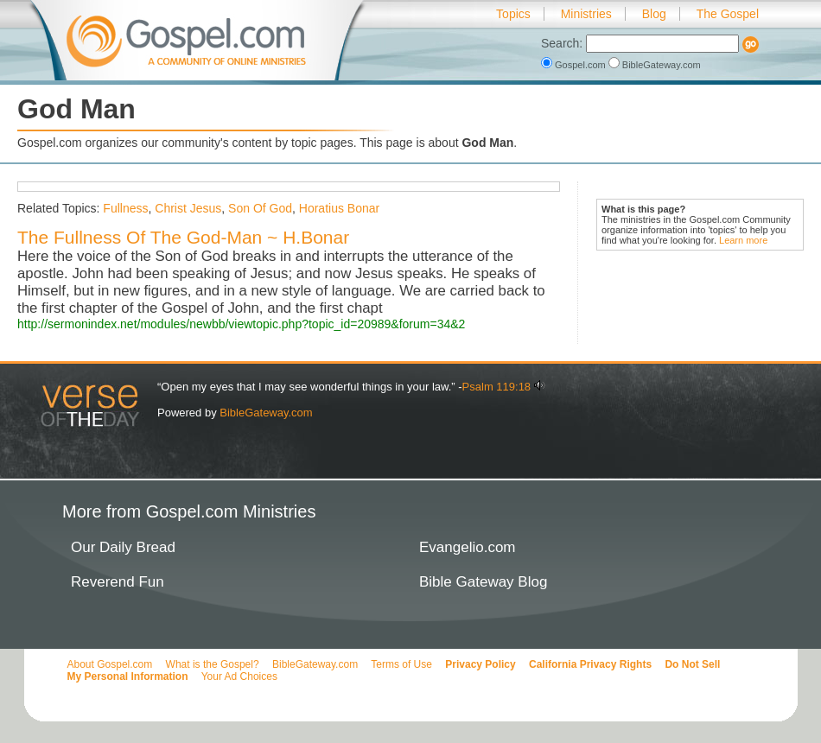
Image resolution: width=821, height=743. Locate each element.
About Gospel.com (110, 664)
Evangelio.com (467, 547)
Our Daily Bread (123, 547)
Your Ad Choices (239, 676)
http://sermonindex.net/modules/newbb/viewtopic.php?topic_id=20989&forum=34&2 (241, 324)
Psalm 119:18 (496, 386)
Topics (513, 14)
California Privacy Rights (590, 664)
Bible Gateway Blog (483, 582)
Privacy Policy (480, 664)
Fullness (125, 208)
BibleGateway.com (654, 65)
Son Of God (260, 208)
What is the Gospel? (212, 664)
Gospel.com (574, 65)
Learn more (743, 240)
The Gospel (728, 14)
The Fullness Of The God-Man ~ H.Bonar (183, 237)
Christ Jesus (188, 208)
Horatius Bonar (339, 208)
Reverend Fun (117, 582)
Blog (654, 14)
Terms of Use (401, 664)
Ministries (586, 14)
